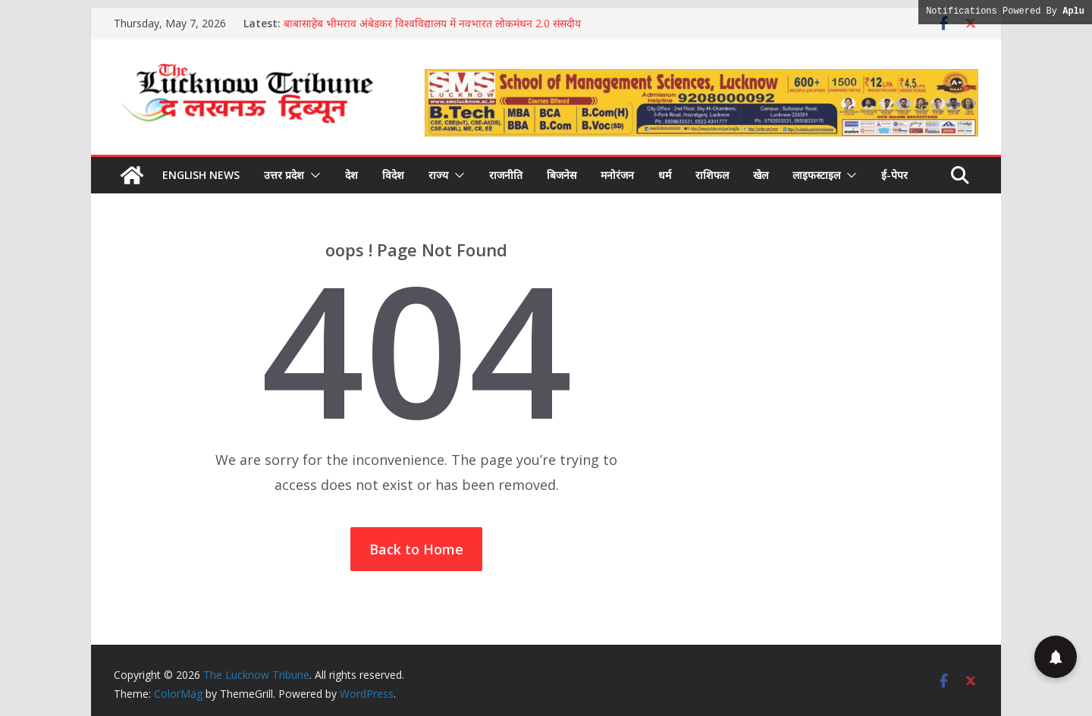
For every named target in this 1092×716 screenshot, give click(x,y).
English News (201, 175)
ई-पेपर (894, 175)
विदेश (393, 175)
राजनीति (505, 175)
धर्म (664, 175)
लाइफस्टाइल (816, 175)
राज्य (438, 175)
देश (351, 175)
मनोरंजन (617, 175)
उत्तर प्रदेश (284, 175)
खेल (760, 175)
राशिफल (712, 175)
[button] (312, 175)
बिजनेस (561, 175)
